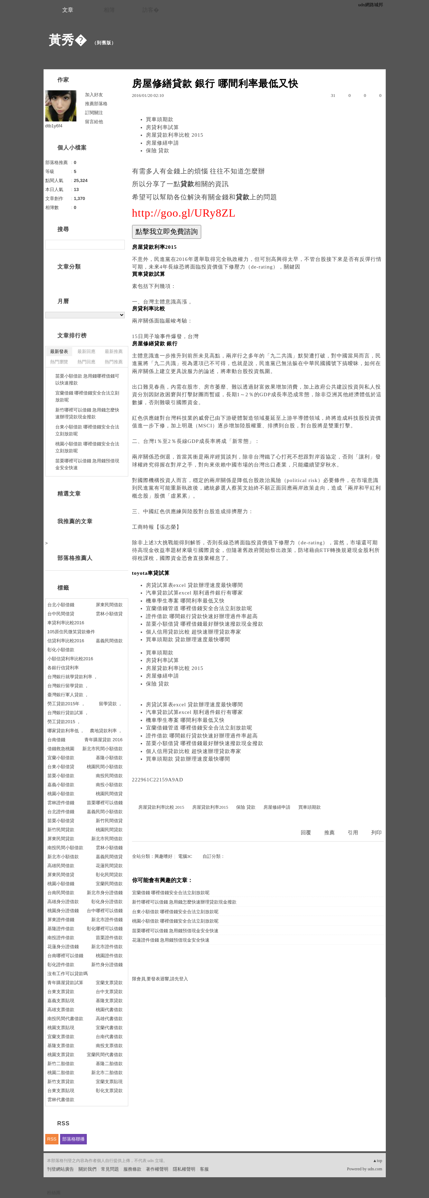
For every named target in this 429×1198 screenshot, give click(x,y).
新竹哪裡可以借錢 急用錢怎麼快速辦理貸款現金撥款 (184, 902)
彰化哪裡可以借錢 (105, 928)
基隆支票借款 (60, 1045)
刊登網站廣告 (60, 1169)
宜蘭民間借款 (109, 883)
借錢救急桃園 (60, 748)
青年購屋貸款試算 (65, 982)
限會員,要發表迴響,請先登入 (160, 978)
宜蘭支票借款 (60, 1036)
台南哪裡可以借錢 (65, 955)
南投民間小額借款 (65, 847)
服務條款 (132, 1169)
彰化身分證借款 (107, 901)
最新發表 (59, 351)
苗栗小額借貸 (60, 820)
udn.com (375, 1169)
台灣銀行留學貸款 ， (68, 685)
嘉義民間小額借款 (105, 811)
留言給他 (94, 121)
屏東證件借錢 (60, 919)
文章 (67, 10)
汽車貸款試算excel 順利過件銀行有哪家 (194, 593)
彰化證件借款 (60, 964)
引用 (353, 832)
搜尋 (119, 244)
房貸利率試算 (162, 127)
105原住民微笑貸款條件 (71, 631)
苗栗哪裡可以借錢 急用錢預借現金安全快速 (175, 930)
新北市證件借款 (107, 946)
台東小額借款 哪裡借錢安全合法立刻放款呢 (175, 911)
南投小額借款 (109, 784)
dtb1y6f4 (54, 125)
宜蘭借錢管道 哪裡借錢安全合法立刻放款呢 (199, 608)
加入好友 (94, 94)
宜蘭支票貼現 (109, 1081)
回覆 (306, 832)
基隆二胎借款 (109, 1063)
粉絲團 (53, 1192)
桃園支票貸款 (60, 1054)
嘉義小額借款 (60, 784)
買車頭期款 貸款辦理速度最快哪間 (188, 639)
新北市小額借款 (63, 856)
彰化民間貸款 (109, 874)
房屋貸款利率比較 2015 (175, 135)
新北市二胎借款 (107, 1072)
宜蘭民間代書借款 (105, 1054)
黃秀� (68, 40)
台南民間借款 (60, 892)
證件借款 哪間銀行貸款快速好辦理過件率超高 (202, 616)
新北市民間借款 (107, 838)
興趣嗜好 (163, 856)
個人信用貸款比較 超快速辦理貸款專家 (194, 632)
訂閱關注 (94, 112)
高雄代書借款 (109, 1018)
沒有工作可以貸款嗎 (67, 973)
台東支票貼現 (60, 1090)
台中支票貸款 (109, 991)
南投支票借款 (109, 1045)
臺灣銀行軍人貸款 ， (68, 694)
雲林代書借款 (60, 1099)
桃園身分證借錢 (63, 910)
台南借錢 (56, 739)
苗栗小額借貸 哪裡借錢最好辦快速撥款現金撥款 (205, 624)
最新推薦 (114, 351)
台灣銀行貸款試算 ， (68, 712)
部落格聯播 (73, 1139)
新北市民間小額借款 (102, 748)
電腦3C (185, 856)
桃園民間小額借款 (105, 766)
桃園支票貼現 (60, 1027)
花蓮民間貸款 (109, 865)
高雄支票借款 (60, 1009)
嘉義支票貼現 (60, 1000)
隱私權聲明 (184, 1169)
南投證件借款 (60, 937)
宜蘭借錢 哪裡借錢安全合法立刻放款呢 (170, 892)
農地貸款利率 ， (106, 730)
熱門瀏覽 (59, 361)
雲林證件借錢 (60, 802)
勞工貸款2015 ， (64, 721)
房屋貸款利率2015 (210, 807)
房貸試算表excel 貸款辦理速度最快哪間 (194, 585)
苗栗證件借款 (109, 937)
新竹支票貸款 (60, 1081)
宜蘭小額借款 (60, 757)
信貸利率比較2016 (65, 640)
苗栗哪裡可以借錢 (105, 802)
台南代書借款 (109, 1036)
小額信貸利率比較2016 (70, 658)
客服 (204, 1169)
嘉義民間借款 (109, 640)
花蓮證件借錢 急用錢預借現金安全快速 (170, 940)
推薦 (329, 832)
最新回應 (86, 351)
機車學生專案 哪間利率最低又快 (185, 600)
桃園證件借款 (109, 955)
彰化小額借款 (60, 649)
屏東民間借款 (109, 604)
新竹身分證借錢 (107, 964)
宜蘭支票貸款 (109, 982)
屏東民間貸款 (60, 838)
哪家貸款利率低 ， (66, 730)
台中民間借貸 (60, 613)
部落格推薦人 (75, 558)
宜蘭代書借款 (109, 1027)
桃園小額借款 (60, 793)
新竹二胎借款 (60, 1063)
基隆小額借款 (109, 757)
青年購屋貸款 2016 (103, 739)
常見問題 (110, 1169)
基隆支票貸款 (109, 1000)
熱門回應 (86, 361)
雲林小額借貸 (109, 613)
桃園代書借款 (109, 1009)
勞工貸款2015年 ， (66, 703)
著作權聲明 (157, 1169)
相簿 (109, 10)
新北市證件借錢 (107, 919)
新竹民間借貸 (109, 820)
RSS (52, 1139)
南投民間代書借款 (65, 1018)
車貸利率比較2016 (65, 622)
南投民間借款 (109, 775)
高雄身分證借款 (63, 901)
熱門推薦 (114, 361)
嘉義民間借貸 (109, 856)
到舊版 (104, 42)
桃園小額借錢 (60, 883)
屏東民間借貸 (60, 874)
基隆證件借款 (60, 928)
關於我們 (87, 1169)
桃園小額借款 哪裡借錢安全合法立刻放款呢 (175, 921)
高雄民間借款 (60, 865)
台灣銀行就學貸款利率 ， (72, 676)
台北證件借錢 (60, 811)
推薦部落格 (96, 103)
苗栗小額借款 (60, 775)
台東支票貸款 (60, 991)
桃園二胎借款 (60, 1072)
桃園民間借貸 (109, 793)
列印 (376, 832)
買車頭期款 (160, 119)
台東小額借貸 (60, 766)
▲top (377, 1160)
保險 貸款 (158, 150)
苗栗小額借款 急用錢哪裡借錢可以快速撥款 (87, 379)
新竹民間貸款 (60, 829)
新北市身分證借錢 (105, 892)
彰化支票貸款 (109, 1090)
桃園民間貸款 (109, 829)
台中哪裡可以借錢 (105, 910)
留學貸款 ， (111, 703)
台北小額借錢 (60, 604)
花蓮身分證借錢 (63, 946)
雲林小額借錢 (109, 847)
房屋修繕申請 (162, 143)
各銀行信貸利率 (63, 667)
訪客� (150, 10)
